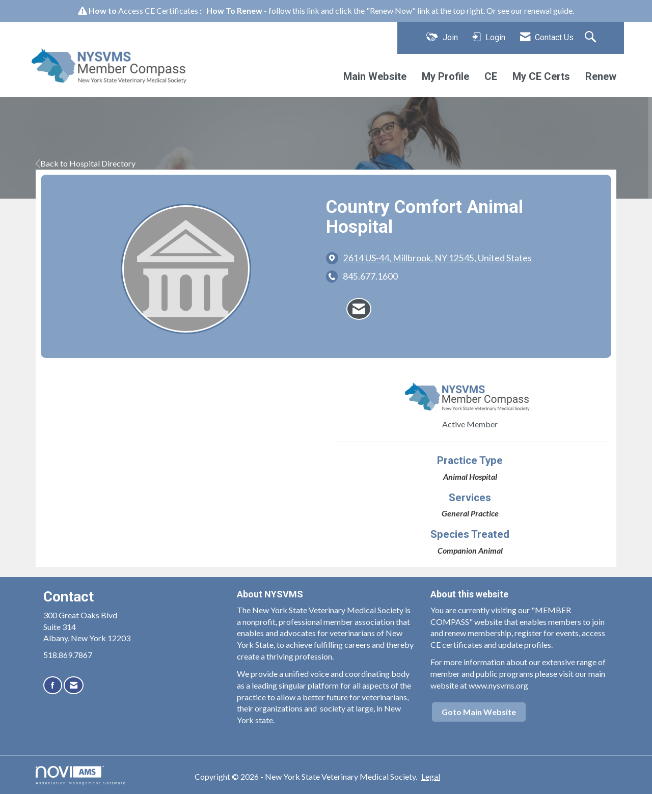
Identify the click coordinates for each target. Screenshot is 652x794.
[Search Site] (592, 38)
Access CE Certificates (158, 10)
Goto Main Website (479, 712)
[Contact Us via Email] (74, 685)
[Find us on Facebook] (52, 685)
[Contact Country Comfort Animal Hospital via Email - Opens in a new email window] (358, 309)
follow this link (293, 10)
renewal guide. (549, 10)
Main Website (374, 76)
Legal (430, 776)
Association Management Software (81, 775)
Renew (600, 76)
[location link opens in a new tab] (437, 258)
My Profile (445, 76)
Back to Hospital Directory (85, 163)
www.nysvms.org (498, 685)
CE (490, 76)
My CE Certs (541, 76)
